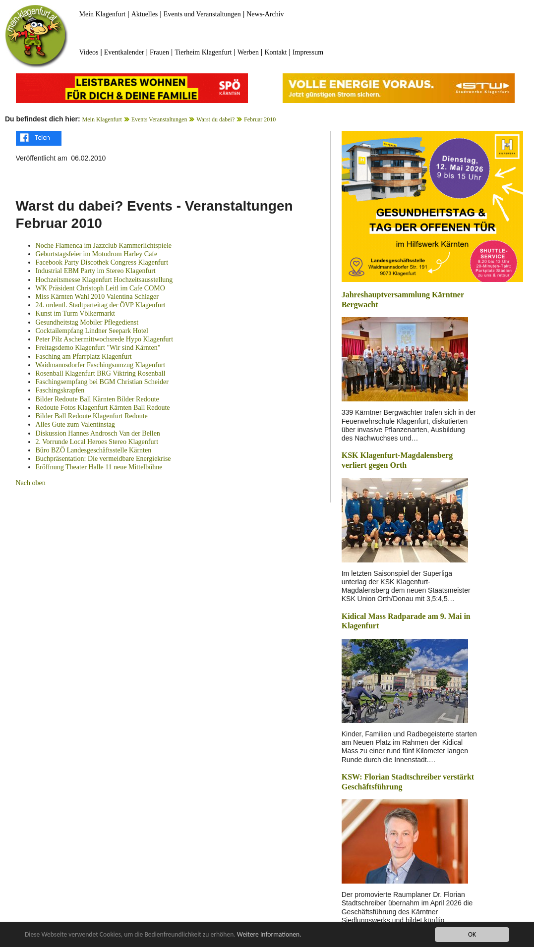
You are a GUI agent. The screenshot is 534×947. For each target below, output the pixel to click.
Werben (248, 52)
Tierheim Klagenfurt (203, 52)
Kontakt (275, 52)
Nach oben (31, 483)
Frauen (159, 52)
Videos (89, 52)
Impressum (308, 52)
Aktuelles (144, 14)
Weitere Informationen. (269, 935)
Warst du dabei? (215, 119)
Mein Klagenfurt (102, 14)
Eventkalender (124, 52)
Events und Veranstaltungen (202, 14)
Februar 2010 (260, 119)
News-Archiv (265, 14)
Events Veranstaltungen (159, 119)
